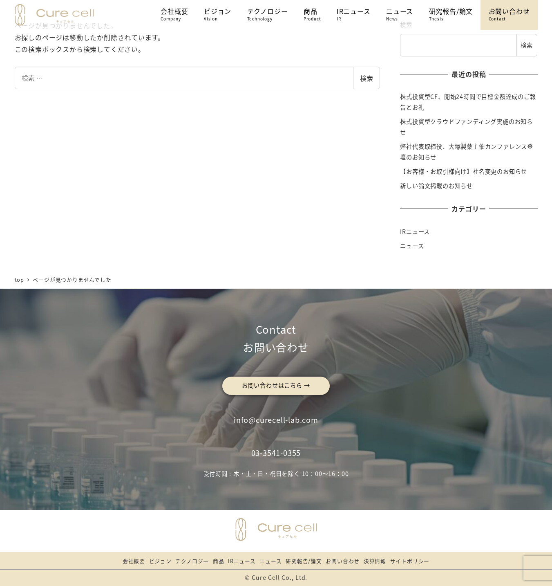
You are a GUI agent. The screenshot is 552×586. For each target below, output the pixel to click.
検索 (366, 78)
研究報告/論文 (304, 561)
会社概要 (134, 561)
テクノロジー (192, 561)
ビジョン (160, 561)
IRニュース (415, 231)
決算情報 (375, 561)
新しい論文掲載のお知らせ (436, 186)
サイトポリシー (410, 561)
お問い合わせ (343, 561)
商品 (218, 561)
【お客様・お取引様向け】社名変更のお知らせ (463, 171)
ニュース (412, 246)
